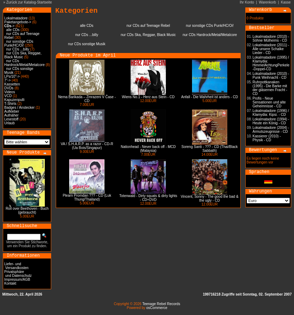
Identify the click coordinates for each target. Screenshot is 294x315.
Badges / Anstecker (19, 107)
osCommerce (156, 308)
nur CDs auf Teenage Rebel (148, 26)
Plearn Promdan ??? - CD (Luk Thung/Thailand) (87, 197)
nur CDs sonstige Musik (87, 44)
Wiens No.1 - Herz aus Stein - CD (148, 97)
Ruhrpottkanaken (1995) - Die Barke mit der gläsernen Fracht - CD (270, 88)
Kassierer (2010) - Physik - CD (267, 138)
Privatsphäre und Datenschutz (18, 274)
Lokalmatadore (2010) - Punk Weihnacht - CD (271, 75)
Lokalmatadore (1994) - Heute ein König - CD (271, 121)
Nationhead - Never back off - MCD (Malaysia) (148, 149)
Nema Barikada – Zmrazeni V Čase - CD (87, 99)
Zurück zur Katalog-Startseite (29, 2)
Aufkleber (11, 111)
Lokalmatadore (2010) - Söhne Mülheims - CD (271, 38)
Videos (9, 92)
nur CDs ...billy (17, 49)
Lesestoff (11, 119)
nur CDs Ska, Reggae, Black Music (23, 55)
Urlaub (9, 123)
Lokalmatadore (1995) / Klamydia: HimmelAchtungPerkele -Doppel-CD (271, 63)
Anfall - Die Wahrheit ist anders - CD (209, 97)
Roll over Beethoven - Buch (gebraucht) (27, 210)
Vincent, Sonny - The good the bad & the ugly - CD (210, 198)
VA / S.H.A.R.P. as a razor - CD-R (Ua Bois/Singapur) (87, 146)
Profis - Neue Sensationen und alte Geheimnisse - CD (269, 102)
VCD (8, 96)
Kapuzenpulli (14, 100)
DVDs (8, 88)
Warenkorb (267, 2)
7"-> (7, 80)
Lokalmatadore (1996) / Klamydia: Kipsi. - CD (271, 113)
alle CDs (13, 30)
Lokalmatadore (16, 18)
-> (9, 26)
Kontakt (10, 283)
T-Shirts (10, 104)
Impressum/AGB (17, 279)
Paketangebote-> (17, 22)
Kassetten (12, 84)
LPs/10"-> (12, 76)
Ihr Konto (247, 2)
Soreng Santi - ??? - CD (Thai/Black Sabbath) (209, 149)
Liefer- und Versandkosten (16, 266)
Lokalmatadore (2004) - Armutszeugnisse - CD (271, 129)
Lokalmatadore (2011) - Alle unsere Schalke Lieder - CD (271, 49)
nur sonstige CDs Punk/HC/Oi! (18, 43)
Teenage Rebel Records (161, 304)
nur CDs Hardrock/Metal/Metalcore (24, 63)
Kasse (286, 2)
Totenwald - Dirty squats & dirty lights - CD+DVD (148, 198)
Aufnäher (11, 115)
